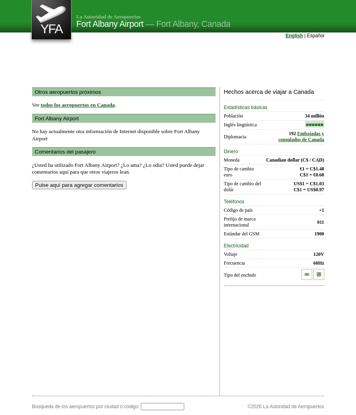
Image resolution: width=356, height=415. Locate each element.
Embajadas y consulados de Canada (301, 136)
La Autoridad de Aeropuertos (108, 17)
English (294, 35)
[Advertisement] (178, 64)
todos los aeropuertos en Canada (78, 105)
